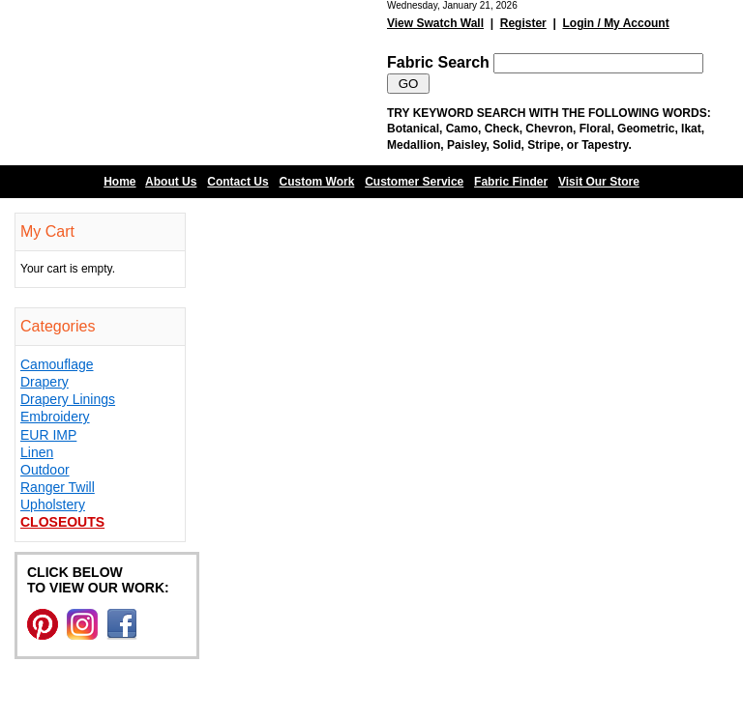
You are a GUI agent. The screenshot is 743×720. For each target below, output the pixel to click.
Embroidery (55, 416)
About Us (170, 181)
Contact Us (237, 181)
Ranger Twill (57, 487)
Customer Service (414, 181)
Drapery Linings (67, 399)
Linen (36, 452)
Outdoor (45, 469)
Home (119, 181)
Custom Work (317, 181)
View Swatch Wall (435, 23)
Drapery (44, 381)
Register (523, 23)
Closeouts (62, 522)
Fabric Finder (511, 181)
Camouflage (57, 364)
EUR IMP (48, 435)
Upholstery (52, 504)
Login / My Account (615, 23)
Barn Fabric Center (193, 82)
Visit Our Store (598, 181)
